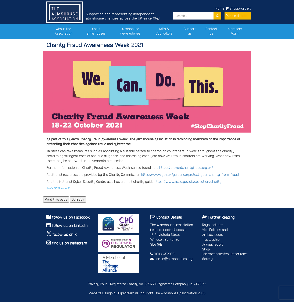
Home (220, 8)
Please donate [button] (236, 16)
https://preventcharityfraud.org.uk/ (186, 167)
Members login (235, 31)
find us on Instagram (69, 243)
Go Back (78, 199)
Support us (190, 31)
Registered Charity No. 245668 (133, 284)
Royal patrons (212, 225)
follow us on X (64, 234)
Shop (206, 249)
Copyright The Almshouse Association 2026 (172, 293)
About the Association (63, 31)
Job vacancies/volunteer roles (225, 254)
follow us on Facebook (71, 217)
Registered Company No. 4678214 (181, 284)
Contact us (211, 31)
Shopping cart (238, 8)
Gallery (207, 259)
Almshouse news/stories (130, 31)
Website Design (101, 293)
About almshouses (96, 31)
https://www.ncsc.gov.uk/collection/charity (187, 181)
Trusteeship (211, 239)
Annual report (212, 244)
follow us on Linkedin (69, 225)
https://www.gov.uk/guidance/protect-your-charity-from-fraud (190, 174)
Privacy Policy (98, 284)
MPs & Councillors (164, 31)
